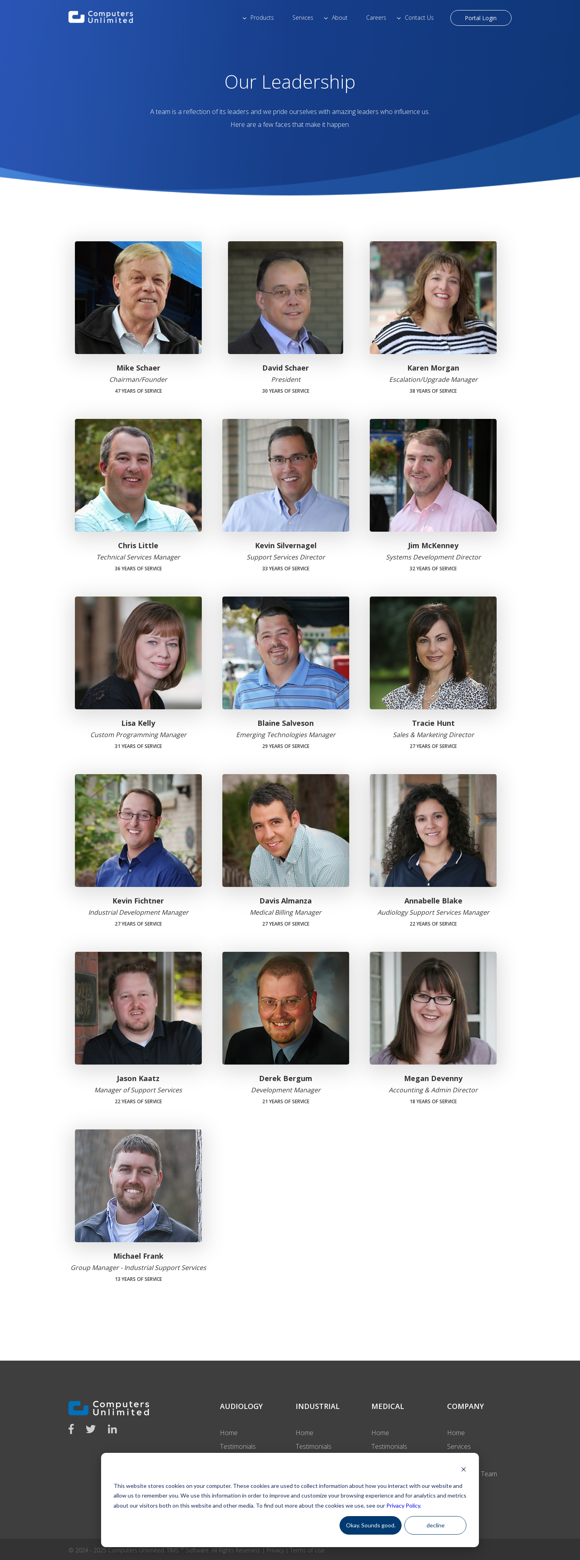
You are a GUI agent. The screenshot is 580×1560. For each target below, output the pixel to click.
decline (436, 1525)
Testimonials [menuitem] (238, 1446)
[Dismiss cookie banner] (463, 1470)
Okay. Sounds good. (371, 1525)
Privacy (275, 1550)
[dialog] (290, 1500)
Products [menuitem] (262, 17)
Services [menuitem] (302, 17)
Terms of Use (307, 1550)
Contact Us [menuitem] (419, 17)
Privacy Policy (403, 1505)
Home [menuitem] (229, 1432)
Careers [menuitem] (376, 17)
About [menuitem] (340, 17)
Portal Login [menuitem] (481, 18)
